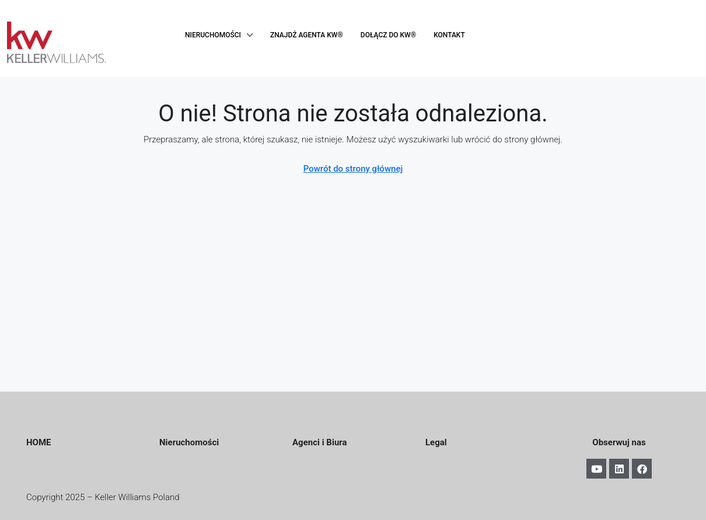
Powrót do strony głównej (353, 168)
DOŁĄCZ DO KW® (388, 35)
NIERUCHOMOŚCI (213, 35)
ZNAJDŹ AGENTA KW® (306, 35)
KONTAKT (449, 35)
